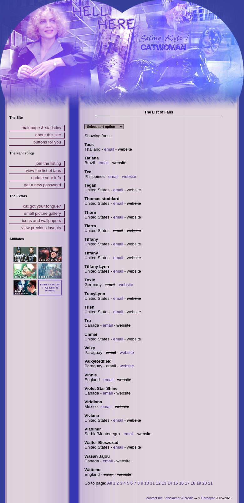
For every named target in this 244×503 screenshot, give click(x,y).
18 (193, 483)
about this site (48, 135)
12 (158, 483)
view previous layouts (41, 227)
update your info (46, 177)
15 (175, 483)
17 (187, 483)
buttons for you (47, 142)
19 (198, 483)
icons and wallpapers (41, 220)
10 (146, 483)
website (129, 176)
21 (210, 483)
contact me (154, 498)
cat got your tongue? (42, 206)
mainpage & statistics (41, 127)
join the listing (48, 163)
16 (181, 483)
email (109, 149)
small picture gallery (42, 213)
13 (164, 483)
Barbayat (208, 498)
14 (169, 483)
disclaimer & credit (179, 498)
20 (204, 483)
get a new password (42, 185)
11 (152, 483)
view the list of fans (43, 170)
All (109, 483)
